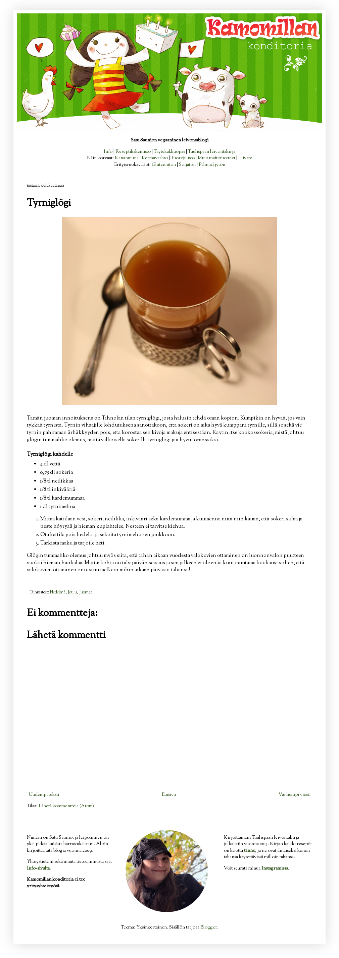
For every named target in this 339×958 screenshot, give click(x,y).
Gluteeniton (164, 165)
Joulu (72, 592)
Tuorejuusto (183, 158)
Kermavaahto (155, 158)
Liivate (245, 158)
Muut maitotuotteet (216, 158)
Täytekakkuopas (169, 151)
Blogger (208, 927)
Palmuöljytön (212, 165)
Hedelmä (57, 592)
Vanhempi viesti (294, 794)
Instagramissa (274, 868)
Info (108, 151)
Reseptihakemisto (133, 151)
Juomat (85, 592)
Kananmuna (127, 158)
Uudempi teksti (44, 794)
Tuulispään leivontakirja (211, 151)
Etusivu (169, 794)
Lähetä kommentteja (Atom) (66, 806)
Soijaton (187, 165)
